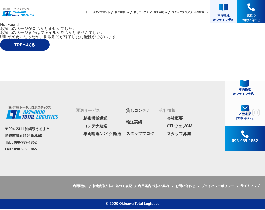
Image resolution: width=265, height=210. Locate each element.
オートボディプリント (97, 12)
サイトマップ (250, 187)
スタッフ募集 (179, 135)
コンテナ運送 (95, 127)
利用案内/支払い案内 (154, 187)
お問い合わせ (185, 187)
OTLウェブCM (180, 127)
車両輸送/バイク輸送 (102, 135)
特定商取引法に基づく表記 (113, 187)
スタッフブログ (181, 12)
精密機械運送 (95, 119)
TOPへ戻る (30, 45)
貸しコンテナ (141, 12)
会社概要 (175, 119)
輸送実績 (134, 123)
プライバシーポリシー (218, 187)
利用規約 (80, 187)
